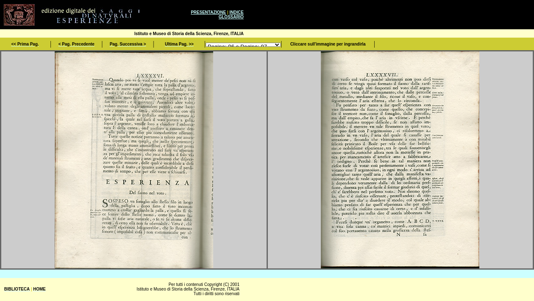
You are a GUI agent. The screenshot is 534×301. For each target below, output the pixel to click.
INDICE (236, 12)
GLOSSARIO (231, 17)
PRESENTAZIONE (208, 12)
